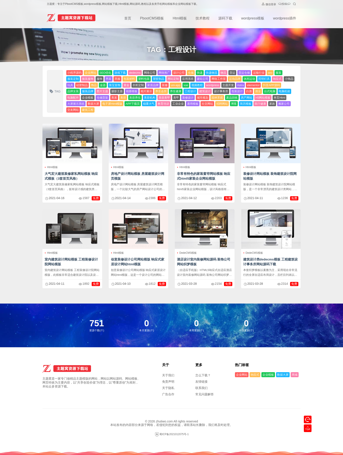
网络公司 (149, 72)
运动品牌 (234, 78)
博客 (234, 103)
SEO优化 (105, 72)
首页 (127, 18)
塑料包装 (144, 78)
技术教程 (203, 18)
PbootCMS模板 (152, 18)
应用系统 (188, 78)
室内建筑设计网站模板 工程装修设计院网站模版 (71, 261)
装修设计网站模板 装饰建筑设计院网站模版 (270, 176)
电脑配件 (73, 97)
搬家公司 (284, 103)
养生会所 (161, 91)
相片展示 (146, 91)
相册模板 (131, 91)
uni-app (175, 85)
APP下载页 (133, 103)
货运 (232, 72)
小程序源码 (74, 72)
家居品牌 (153, 85)
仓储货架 (102, 97)
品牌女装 (73, 91)
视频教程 (197, 85)
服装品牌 (87, 91)
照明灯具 (264, 78)
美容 (123, 97)
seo (270, 72)
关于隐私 (168, 388)
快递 (200, 72)
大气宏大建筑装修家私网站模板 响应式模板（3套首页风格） (71, 176)
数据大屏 (93, 103)
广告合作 (168, 394)
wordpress (212, 85)
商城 (295, 374)
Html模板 (180, 18)
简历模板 (245, 103)
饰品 (94, 85)
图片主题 (102, 91)
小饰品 (289, 78)
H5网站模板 (263, 97)
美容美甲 (164, 97)
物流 (223, 72)
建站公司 (202, 78)
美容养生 (135, 97)
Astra (240, 85)
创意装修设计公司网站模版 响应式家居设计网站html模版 (137, 261)
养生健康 (175, 91)
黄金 (126, 85)
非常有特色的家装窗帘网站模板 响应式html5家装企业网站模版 (203, 176)
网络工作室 (219, 78)
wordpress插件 (284, 18)
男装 (108, 78)
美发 (114, 97)
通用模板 (192, 103)
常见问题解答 (204, 394)
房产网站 (246, 97)
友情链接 (201, 381)
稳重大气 (148, 103)
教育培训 (163, 103)
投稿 (284, 4)
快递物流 (211, 72)
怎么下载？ (203, 375)
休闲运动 (249, 78)
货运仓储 (244, 72)
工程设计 (190, 91)
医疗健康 (260, 103)
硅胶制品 (82, 85)
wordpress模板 (252, 18)
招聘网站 (222, 103)
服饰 (99, 78)
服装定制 (73, 78)
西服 (117, 78)
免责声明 (168, 381)
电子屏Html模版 (112, 103)
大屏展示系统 (75, 103)
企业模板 (87, 97)
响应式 (277, 78)
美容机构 (149, 97)
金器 (103, 85)
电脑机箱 (284, 91)
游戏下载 (120, 72)
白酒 (249, 91)
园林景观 (217, 97)
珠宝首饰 (114, 85)
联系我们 (201, 388)
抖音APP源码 (271, 85)
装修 (165, 85)
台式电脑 (269, 91)
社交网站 (207, 103)
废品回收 (232, 97)
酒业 (258, 91)
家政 (272, 103)
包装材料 (129, 78)
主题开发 (228, 85)
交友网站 (73, 109)
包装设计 (237, 91)
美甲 (176, 97)
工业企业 (178, 103)
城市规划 (202, 97)
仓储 (191, 72)
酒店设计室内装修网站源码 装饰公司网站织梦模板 (203, 261)
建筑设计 (205, 91)
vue (186, 85)
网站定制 (173, 78)
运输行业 (258, 72)
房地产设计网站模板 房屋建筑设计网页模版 (137, 176)
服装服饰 (87, 78)
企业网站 (90, 72)
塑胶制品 (158, 78)
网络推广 (164, 72)
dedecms (135, 72)
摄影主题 (117, 91)
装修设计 (188, 97)
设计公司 (179, 72)
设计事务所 (221, 91)
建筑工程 (87, 109)
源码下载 (225, 18)
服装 (278, 72)
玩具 (70, 85)
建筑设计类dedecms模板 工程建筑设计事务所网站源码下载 (270, 261)
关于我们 (168, 375)
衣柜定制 (138, 85)
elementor (253, 85)
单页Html (279, 97)
